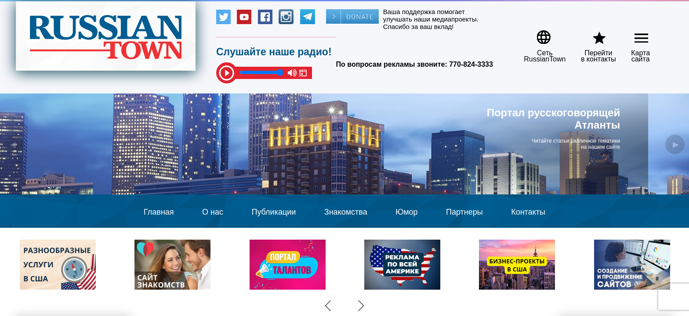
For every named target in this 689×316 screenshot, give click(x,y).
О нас (212, 212)
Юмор (406, 212)
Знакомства (345, 212)
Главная (159, 212)
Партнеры (464, 212)
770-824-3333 (471, 64)
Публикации (273, 212)
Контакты (528, 212)
